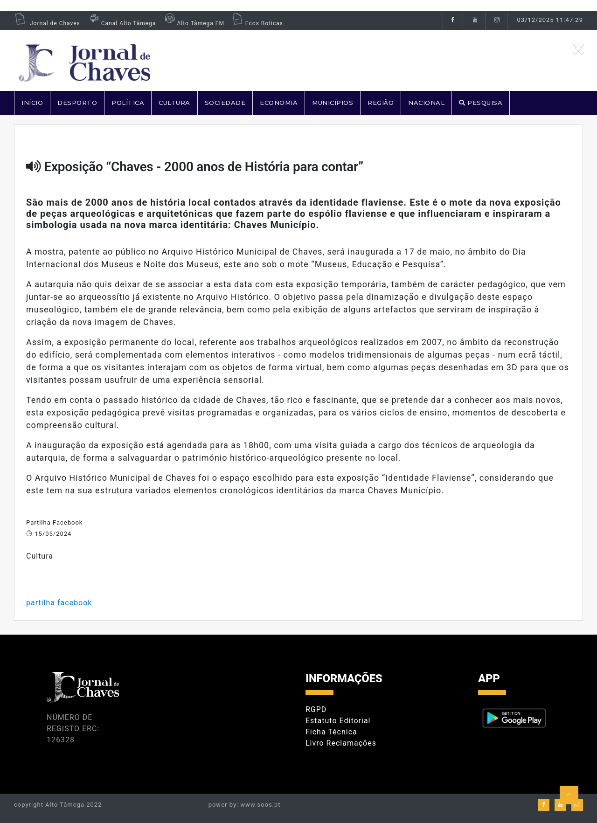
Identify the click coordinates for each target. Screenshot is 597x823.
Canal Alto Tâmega (121, 23)
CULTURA (174, 102)
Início (32, 102)
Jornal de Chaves (47, 23)
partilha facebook (59, 602)
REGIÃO (381, 102)
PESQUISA (480, 102)
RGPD (315, 709)
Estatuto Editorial (337, 720)
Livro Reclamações (340, 743)
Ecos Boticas (257, 23)
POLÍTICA (127, 102)
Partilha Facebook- (55, 522)
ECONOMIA (279, 102)
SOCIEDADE (225, 102)
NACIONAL (426, 102)
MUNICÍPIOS (332, 102)
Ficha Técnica (331, 731)
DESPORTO (77, 102)
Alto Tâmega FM (193, 23)
